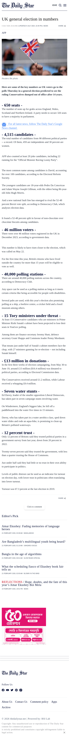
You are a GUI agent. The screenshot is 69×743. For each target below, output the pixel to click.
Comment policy (39, 701)
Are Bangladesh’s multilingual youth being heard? (33, 541)
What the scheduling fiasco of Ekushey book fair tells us (33, 568)
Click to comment (34, 507)
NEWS (46, 26)
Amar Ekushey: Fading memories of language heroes (31, 528)
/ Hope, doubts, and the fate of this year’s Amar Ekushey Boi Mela (34, 583)
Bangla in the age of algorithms (22, 554)
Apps (54, 701)
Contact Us (21, 701)
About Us (7, 701)
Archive (6, 707)
